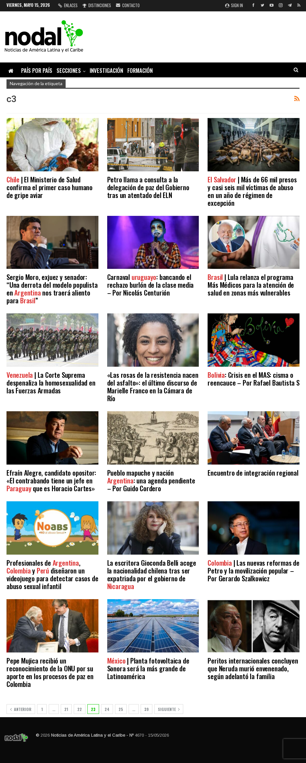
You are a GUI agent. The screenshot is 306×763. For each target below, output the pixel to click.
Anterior (21, 709)
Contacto (128, 5)
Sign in (234, 5)
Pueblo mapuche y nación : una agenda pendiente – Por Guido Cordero (151, 480)
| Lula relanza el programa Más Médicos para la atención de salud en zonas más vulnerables (251, 284)
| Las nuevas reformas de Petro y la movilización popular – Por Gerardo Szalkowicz (253, 570)
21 (66, 709)
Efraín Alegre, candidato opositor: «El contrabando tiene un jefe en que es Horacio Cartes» (51, 480)
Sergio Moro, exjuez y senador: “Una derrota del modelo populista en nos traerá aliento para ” (51, 288)
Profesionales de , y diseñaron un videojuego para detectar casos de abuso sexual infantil (52, 574)
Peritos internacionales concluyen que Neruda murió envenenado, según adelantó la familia (253, 668)
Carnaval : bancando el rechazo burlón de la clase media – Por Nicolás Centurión (150, 284)
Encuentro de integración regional (253, 472)
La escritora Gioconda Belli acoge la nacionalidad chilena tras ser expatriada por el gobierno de (151, 574)
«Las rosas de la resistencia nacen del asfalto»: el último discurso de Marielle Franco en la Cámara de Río (152, 386)
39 (146, 709)
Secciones (69, 70)
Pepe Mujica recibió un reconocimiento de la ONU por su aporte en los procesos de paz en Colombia (50, 672)
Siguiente (169, 709)
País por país (36, 70)
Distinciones (97, 5)
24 (107, 709)
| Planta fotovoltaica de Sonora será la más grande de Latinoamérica (148, 668)
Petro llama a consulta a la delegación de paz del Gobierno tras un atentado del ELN (148, 187)
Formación (140, 70)
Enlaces (68, 5)
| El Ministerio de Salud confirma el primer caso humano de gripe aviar (49, 187)
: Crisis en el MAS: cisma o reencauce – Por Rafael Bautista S (253, 379)
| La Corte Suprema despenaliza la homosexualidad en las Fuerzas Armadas (51, 382)
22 (79, 709)
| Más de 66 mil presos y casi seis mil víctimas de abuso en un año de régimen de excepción (252, 191)
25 (121, 709)
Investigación (106, 70)
